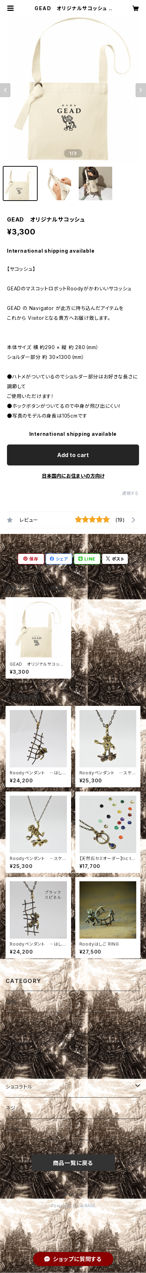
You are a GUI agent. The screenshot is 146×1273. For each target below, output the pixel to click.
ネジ (11, 1108)
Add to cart (73, 454)
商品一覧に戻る (73, 1162)
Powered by (73, 1205)
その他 (13, 1129)
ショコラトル (19, 1087)
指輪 (11, 1001)
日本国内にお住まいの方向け (73, 476)
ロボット (15, 1065)
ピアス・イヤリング (25, 1023)
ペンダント (17, 1044)
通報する (130, 493)
